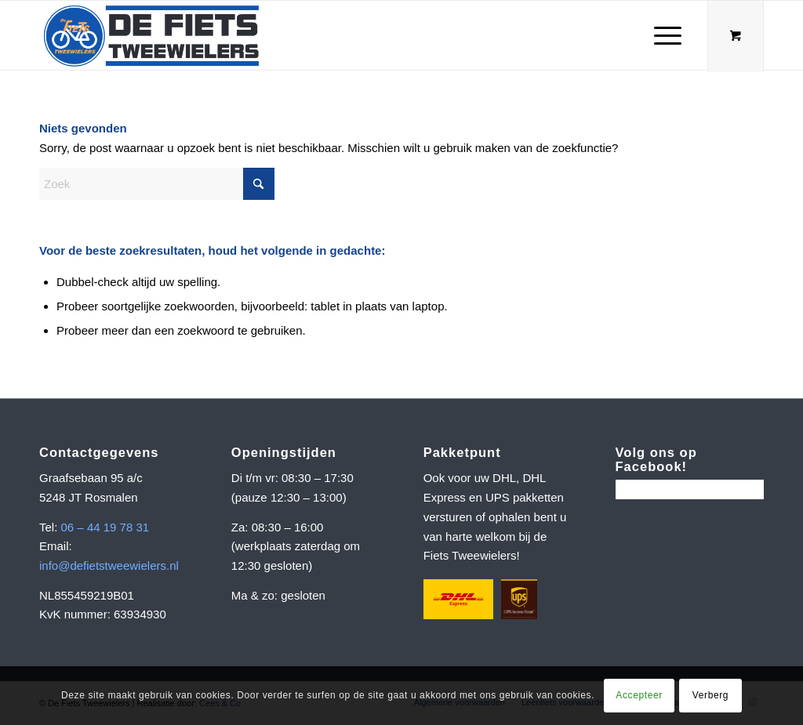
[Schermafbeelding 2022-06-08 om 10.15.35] (151, 35)
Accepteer (639, 695)
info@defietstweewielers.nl (109, 565)
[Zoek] (156, 184)
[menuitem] (668, 35)
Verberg (710, 695)
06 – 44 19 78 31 (105, 527)
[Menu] (662, 35)
